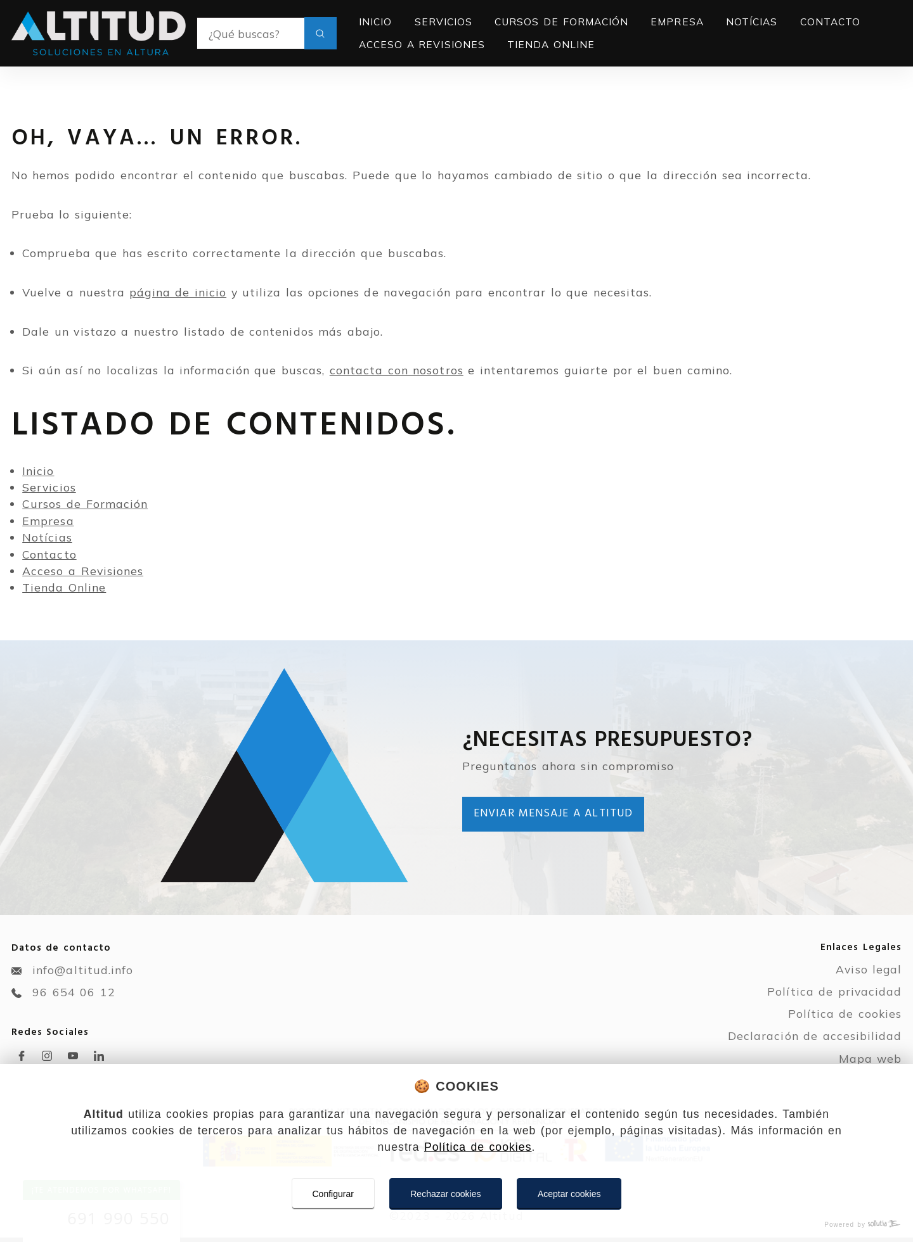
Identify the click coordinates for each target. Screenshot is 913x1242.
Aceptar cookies (569, 1194)
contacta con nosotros (396, 370)
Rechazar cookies (445, 1194)
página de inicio (177, 292)
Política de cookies (478, 1147)
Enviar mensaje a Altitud (553, 813)
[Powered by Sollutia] (456, 1224)
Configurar (333, 1194)
